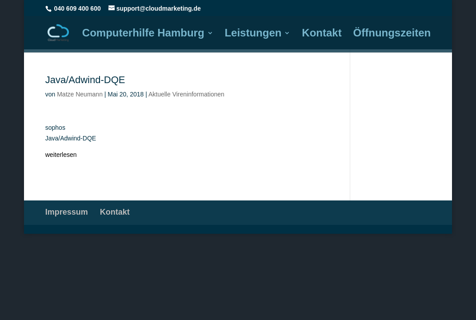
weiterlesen (61, 154)
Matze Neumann (80, 94)
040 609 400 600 (77, 8)
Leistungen (252, 34)
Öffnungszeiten (392, 34)
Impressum (66, 212)
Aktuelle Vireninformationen (186, 94)
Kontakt (321, 34)
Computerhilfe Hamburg (143, 34)
